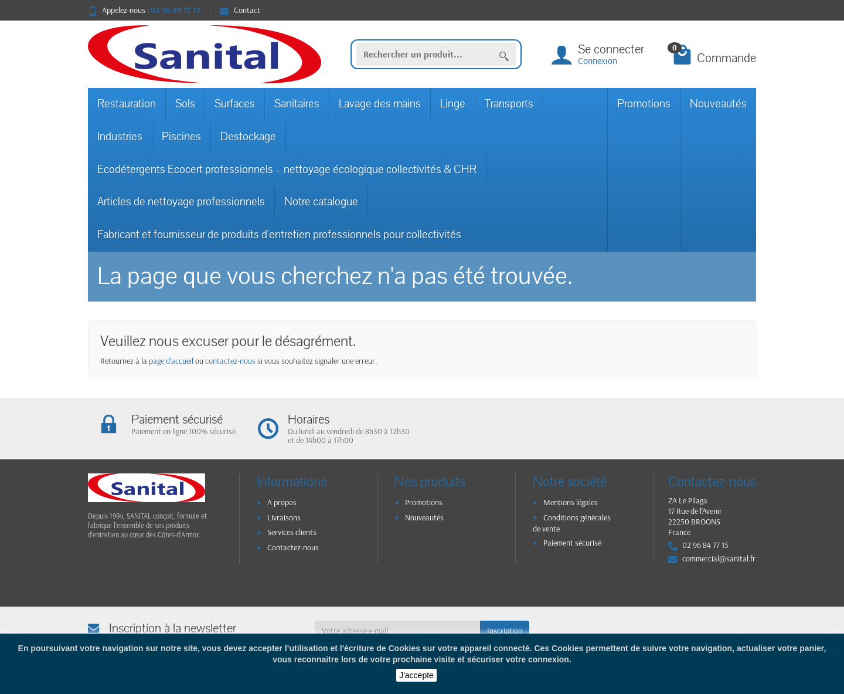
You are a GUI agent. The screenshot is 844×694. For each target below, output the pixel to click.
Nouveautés (718, 103)
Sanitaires (296, 103)
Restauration (126, 103)
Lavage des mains (380, 103)
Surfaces (235, 103)
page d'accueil (171, 361)
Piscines (181, 136)
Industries (119, 136)
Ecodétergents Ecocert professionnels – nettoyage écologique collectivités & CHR (287, 169)
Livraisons (284, 517)
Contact (240, 10)
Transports (509, 103)
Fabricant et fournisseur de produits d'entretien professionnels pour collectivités (279, 234)
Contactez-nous (293, 547)
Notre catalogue (321, 201)
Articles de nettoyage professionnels (181, 201)
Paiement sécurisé (572, 542)
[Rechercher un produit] (424, 54)
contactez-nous (230, 361)
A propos (282, 502)
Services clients (291, 532)
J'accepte (416, 675)
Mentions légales (570, 502)
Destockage (248, 136)
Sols (185, 103)
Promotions (644, 103)
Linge (452, 103)
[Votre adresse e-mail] (398, 631)
